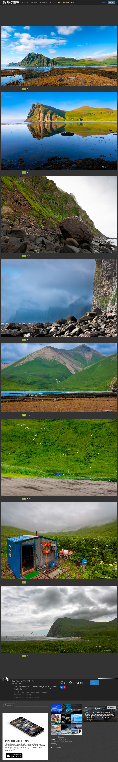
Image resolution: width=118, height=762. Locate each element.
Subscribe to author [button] (94, 682)
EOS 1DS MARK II (62, 739)
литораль (21, 692)
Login (104, 2)
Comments (9, 705)
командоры (44, 692)
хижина (28, 694)
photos (61, 737)
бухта (15, 692)
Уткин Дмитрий (18, 683)
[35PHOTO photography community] (11, 2)
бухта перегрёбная (19, 694)
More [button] (52, 2)
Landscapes (57, 747)
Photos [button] (25, 2)
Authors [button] (34, 2)
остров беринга (35, 692)
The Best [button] (43, 2)
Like (24, 89)
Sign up (111, 2)
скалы (27, 692)
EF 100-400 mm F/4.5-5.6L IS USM (63, 741)
